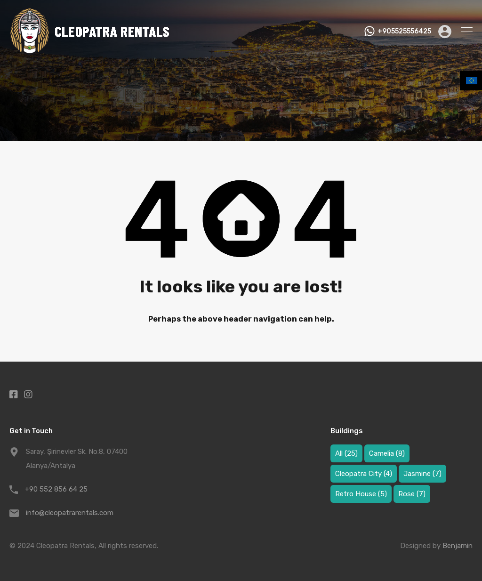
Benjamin (457, 545)
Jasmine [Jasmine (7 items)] (422, 473)
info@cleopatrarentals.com (69, 512)
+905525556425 (404, 31)
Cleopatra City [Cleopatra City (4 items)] (363, 473)
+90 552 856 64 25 (56, 489)
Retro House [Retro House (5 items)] (361, 494)
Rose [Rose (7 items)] (412, 494)
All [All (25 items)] (346, 453)
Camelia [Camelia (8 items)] (387, 453)
